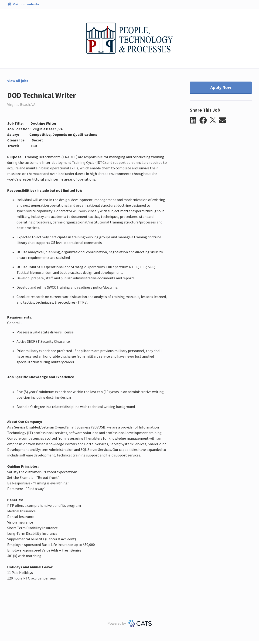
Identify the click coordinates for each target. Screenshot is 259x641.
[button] (194, 120)
